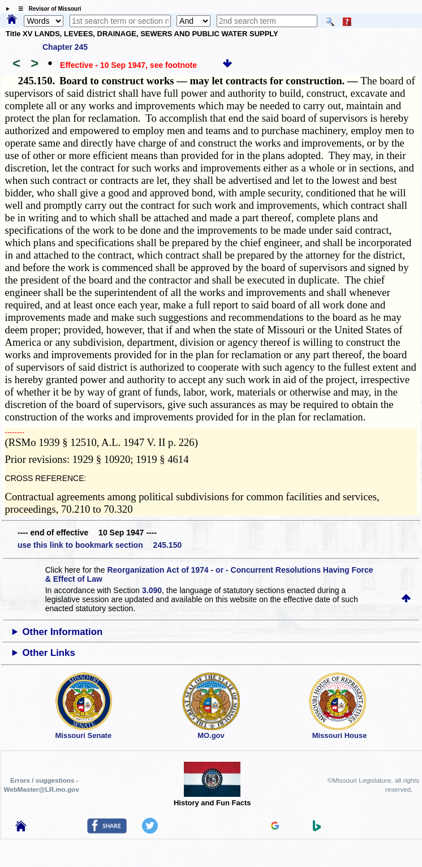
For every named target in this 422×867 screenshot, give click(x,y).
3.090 (152, 590)
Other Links (49, 652)
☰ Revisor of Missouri (46, 9)
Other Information (63, 631)
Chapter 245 (65, 46)
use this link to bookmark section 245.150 (100, 545)
